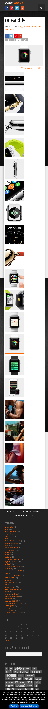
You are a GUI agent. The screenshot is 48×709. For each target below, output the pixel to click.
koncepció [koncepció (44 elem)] (20, 685)
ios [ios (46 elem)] (16, 682)
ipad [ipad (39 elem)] (22, 682)
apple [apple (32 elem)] (28, 668)
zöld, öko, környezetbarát (13, 612)
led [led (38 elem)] (36, 685)
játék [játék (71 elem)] (37, 682)
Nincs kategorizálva (11, 582)
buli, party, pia (9, 534)
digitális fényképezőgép (13, 541)
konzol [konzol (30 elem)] (29, 685)
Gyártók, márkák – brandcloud (30, 511)
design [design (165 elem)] (11, 675)
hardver (7, 555)
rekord (7, 592)
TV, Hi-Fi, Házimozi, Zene (13, 603)
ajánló (7, 529)
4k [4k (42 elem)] (11, 668)
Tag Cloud (10, 511)
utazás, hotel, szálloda (12, 608)
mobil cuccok (9, 578)
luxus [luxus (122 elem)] (10, 689)
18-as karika (9, 527)
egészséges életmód (12, 543)
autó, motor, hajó (10, 532)
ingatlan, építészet (11, 562)
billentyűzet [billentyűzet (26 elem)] (24, 672)
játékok (7, 564)
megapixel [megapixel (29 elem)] (19, 689)
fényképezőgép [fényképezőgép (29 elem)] (11, 679)
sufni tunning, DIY (11, 594)
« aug (7, 640)
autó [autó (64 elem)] (8, 671)
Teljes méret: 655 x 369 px (32, 68)
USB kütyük (9, 606)
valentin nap (9, 610)
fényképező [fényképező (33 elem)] (30, 675)
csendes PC (9, 536)
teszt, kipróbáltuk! (11, 601)
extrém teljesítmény (11, 548)
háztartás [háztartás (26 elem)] (9, 682)
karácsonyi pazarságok (13, 566)
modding (8, 580)
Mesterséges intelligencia (13, 575)
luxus (6, 573)
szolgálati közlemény (12, 596)
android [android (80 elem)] (19, 668)
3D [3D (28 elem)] (7, 668)
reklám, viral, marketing (13, 589)
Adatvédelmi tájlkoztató (29, 706)
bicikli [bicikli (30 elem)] (16, 672)
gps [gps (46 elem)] (19, 678)
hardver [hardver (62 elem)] (28, 678)
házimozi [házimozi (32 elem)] (38, 679)
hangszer (8, 552)
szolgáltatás (9, 599)
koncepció (8, 569)
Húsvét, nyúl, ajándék (12, 559)
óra (6, 585)
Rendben (14, 706)
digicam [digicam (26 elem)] (21, 675)
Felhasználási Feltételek (24, 515)
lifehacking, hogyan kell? (13, 571)
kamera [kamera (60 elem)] (9, 685)
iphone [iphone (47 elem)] (29, 682)
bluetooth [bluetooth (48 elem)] (36, 671)
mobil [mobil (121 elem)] (29, 689)
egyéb (7, 545)
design (7, 538)
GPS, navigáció (10, 550)
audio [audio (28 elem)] (34, 668)
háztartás (8, 557)
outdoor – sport (10, 587)
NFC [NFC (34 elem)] (37, 689)
